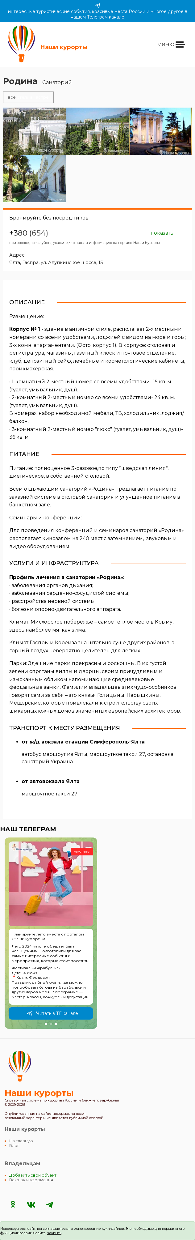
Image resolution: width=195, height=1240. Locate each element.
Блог (14, 1145)
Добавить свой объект (32, 1175)
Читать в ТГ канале (52, 1013)
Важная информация (31, 1180)
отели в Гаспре (28, 97)
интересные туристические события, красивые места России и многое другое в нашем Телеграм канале (97, 11)
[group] (51, 933)
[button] (46, 1024)
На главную (21, 1141)
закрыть (54, 1233)
